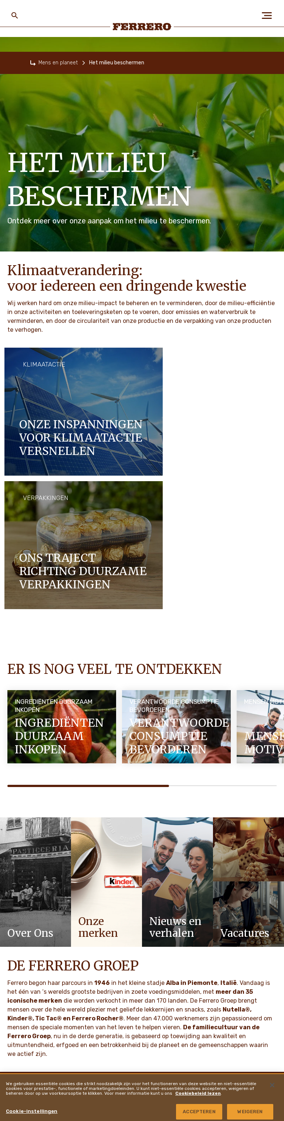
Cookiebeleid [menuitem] (120, 973)
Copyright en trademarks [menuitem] (240, 996)
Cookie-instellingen (31, 1111)
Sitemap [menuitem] (114, 992)
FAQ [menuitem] (110, 935)
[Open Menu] (269, 15)
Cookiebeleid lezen (198, 1093)
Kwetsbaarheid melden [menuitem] (238, 1016)
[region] (142, 1097)
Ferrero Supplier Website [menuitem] (244, 934)
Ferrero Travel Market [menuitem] (239, 975)
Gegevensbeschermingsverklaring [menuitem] (141, 1011)
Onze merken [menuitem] (27, 973)
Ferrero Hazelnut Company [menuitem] (246, 1037)
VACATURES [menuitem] (23, 992)
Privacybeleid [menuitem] (120, 954)
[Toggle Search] (14, 15)
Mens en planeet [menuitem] (32, 954)
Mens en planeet (58, 63)
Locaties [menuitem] (224, 1057)
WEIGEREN (250, 1111)
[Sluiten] (272, 1085)
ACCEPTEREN (199, 1111)
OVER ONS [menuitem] (20, 935)
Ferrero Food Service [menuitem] (240, 955)
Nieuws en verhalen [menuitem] (37, 1011)
